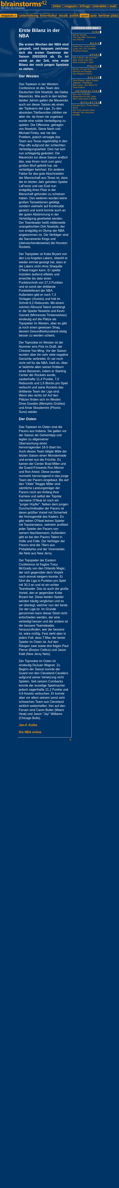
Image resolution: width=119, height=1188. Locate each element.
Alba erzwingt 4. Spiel (83, 62)
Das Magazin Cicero (82, 73)
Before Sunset (79, 35)
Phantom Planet (80, 51)
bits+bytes (90, 102)
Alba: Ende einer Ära (83, 60)
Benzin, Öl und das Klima (85, 69)
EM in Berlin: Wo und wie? (85, 57)
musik (63, 15)
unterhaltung (28, 15)
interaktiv (100, 6)
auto (93, 15)
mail (113, 6)
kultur (94, 77)
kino (96, 32)
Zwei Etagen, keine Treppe (85, 80)
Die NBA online (30, 732)
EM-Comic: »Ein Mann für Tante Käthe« (85, 86)
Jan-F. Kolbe (28, 725)
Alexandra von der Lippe (84, 96)
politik (74, 15)
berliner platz (108, 15)
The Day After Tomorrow (84, 37)
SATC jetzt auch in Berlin (84, 99)
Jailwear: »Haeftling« (83, 82)
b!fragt (85, 6)
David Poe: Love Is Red (84, 46)
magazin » (8, 15)
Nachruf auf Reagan (82, 71)
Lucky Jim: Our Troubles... (85, 48)
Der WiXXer (78, 39)
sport (84, 15)
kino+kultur (48, 15)
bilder (57, 6)
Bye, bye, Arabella (81, 94)
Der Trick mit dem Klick (84, 110)
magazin (70, 6)
